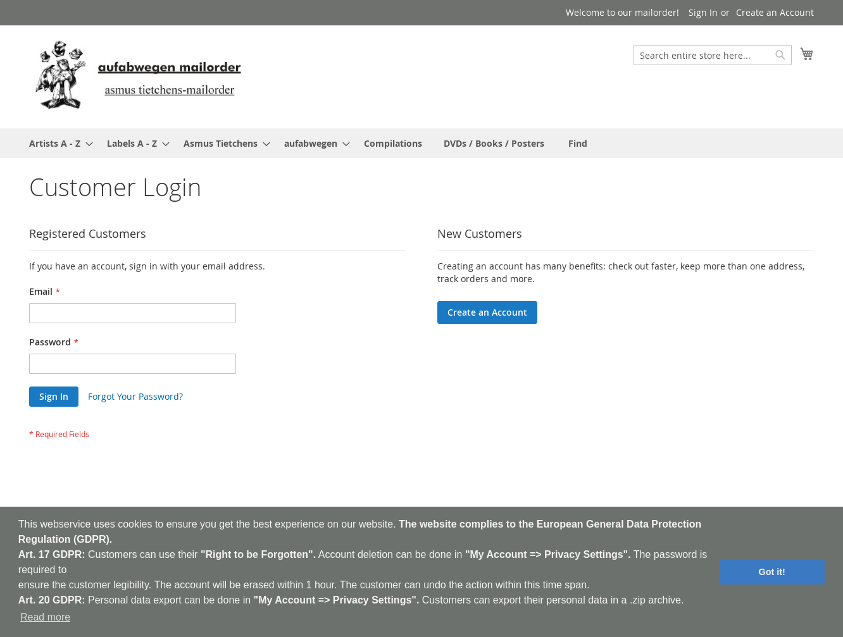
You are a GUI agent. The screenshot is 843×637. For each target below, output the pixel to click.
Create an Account (775, 12)
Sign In (703, 12)
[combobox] (713, 55)
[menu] (421, 143)
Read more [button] (45, 617)
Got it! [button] (772, 572)
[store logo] (138, 76)
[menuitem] (57, 143)
